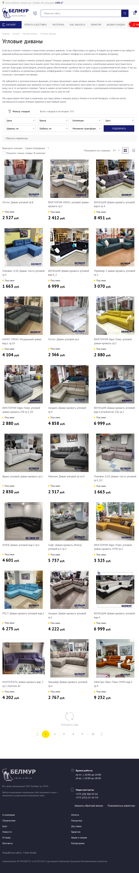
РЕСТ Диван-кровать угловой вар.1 (23, 613)
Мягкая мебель (30, 33)
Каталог (16, 33)
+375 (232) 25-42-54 (87, 792)
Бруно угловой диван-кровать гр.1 (22, 476)
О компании (8, 814)
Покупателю (8, 820)
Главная (6, 33)
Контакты (7, 843)
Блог (4, 826)
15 (95, 734)
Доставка (76, 826)
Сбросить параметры (17, 138)
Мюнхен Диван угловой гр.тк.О (66, 476)
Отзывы (6, 837)
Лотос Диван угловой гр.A (63, 339)
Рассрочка (59, 24)
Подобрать (119, 128)
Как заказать (79, 24)
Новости (7, 831)
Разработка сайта (11, 852)
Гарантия (98, 24)
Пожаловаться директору (89, 805)
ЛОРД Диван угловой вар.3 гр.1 (21, 545)
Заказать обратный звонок (90, 800)
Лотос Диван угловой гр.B (17, 202)
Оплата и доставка (36, 24)
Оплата (75, 814)
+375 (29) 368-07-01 (87, 788)
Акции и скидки (118, 24)
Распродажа (77, 843)
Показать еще (69, 724)
